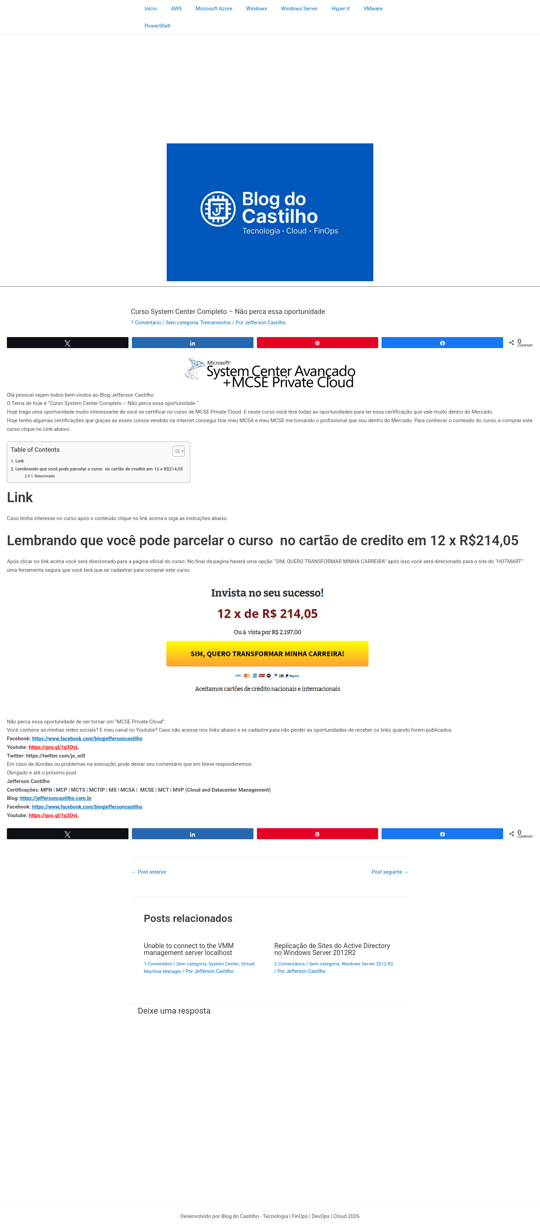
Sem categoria (183, 305)
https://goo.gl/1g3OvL (54, 730)
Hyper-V (322, 9)
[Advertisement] (270, 69)
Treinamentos (218, 305)
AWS (171, 9)
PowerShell (384, 9)
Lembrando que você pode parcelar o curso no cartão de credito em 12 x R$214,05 (101, 451)
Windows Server (284, 9)
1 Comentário (146, 305)
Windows (245, 9)
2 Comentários (290, 946)
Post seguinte (389, 854)
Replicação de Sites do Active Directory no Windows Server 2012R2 (334, 931)
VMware (351, 9)
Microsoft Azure (205, 9)
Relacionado (45, 459)
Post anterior (150, 854)
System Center (225, 946)
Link (19, 443)
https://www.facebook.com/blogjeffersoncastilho (89, 721)
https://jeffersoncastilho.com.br (57, 781)
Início (149, 9)
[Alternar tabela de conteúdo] (180, 434)
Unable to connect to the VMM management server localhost (190, 931)
